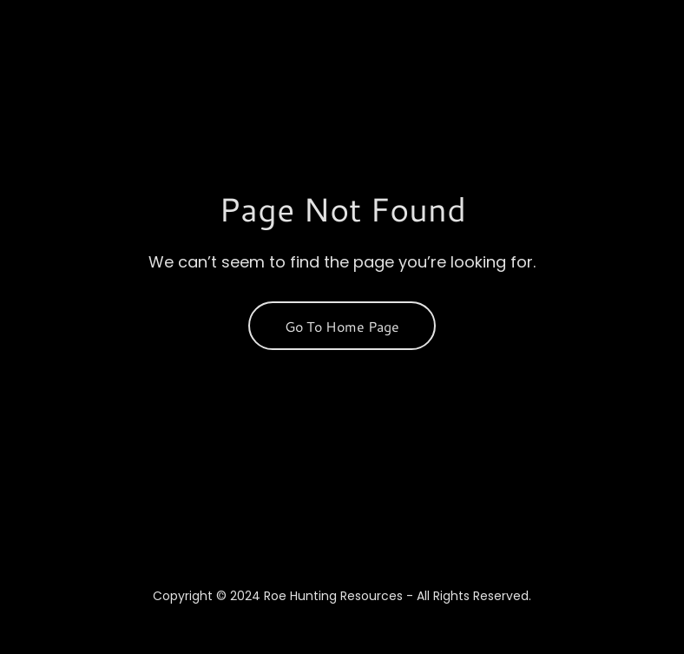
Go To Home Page (342, 326)
